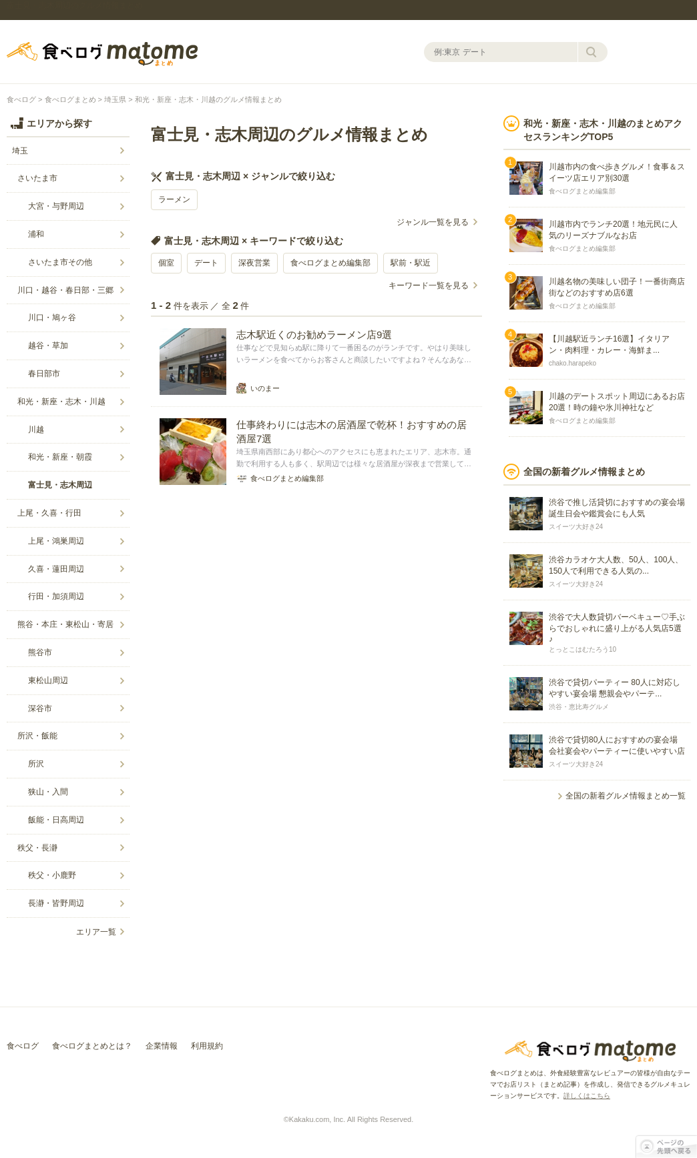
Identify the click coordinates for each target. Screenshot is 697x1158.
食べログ (21, 99)
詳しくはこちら (586, 1095)
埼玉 (20, 150)
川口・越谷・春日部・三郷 (65, 290)
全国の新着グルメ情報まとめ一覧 (625, 795)
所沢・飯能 (37, 735)
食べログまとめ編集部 (330, 262)
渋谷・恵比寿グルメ (579, 706)
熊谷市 (40, 652)
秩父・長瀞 (37, 847)
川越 (36, 429)
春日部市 (44, 373)
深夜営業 (254, 262)
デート (206, 262)
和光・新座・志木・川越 (61, 401)
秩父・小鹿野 (52, 875)
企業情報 (162, 1046)
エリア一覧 (96, 932)
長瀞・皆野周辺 (56, 903)
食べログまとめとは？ (92, 1046)
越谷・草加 (48, 345)
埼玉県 (115, 99)
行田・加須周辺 (56, 596)
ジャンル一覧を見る (433, 222)
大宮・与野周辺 (56, 206)
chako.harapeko (572, 363)
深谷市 (40, 708)
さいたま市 (37, 178)
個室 (166, 262)
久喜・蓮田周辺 (56, 569)
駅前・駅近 (411, 262)
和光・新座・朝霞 (60, 457)
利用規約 (207, 1046)
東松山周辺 (48, 680)
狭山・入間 (48, 791)
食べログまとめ (102, 54)
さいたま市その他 (60, 262)
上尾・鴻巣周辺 (56, 541)
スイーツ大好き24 (576, 526)
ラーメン (174, 199)
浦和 (36, 234)
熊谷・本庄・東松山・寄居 (65, 624)
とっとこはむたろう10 (582, 649)
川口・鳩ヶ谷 (52, 317)
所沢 (36, 763)
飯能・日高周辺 (56, 819)
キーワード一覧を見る (429, 285)
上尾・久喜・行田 (49, 513)
